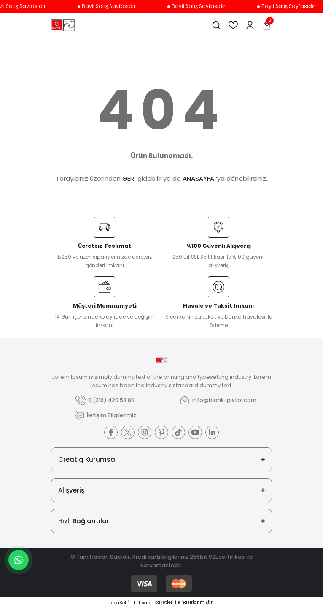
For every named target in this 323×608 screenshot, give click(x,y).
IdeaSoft (119, 603)
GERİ (129, 178)
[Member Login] (250, 25)
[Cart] (267, 25)
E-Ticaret (143, 603)
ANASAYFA (198, 178)
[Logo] (63, 25)
